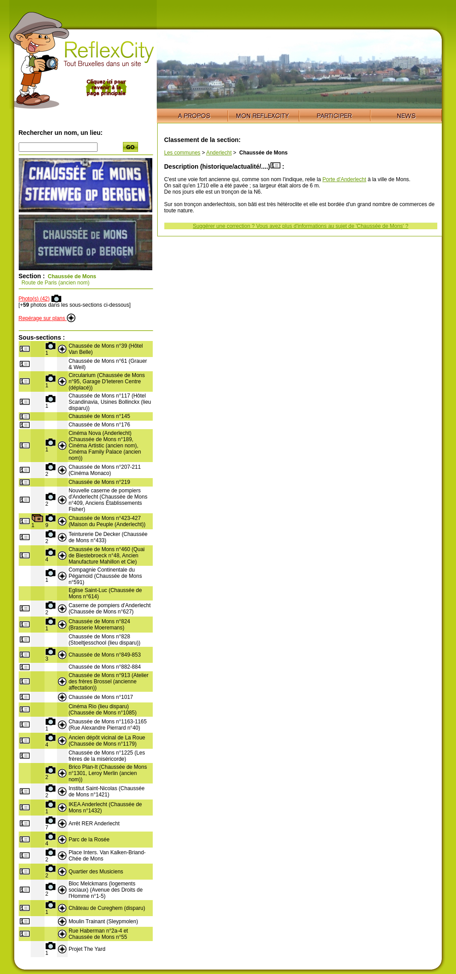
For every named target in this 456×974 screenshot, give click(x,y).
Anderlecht (219, 153)
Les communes (182, 153)
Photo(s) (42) (34, 299)
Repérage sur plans (47, 318)
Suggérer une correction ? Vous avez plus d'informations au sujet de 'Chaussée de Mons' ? (300, 226)
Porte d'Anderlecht (344, 179)
